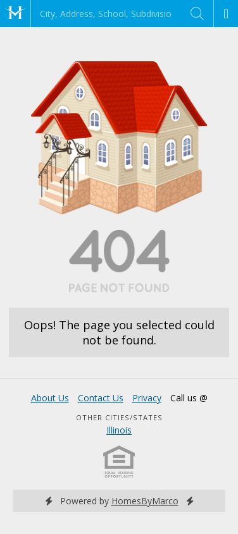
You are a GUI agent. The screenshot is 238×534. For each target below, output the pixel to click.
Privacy (146, 398)
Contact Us (100, 398)
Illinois (119, 430)
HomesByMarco (144, 501)
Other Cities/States (119, 417)
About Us (50, 398)
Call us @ (189, 398)
